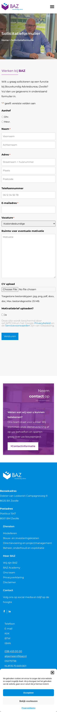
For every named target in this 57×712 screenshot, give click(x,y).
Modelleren (10, 533)
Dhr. (6, 117)
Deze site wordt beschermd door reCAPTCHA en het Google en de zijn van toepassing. (28, 323)
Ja (5, 315)
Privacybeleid (42, 323)
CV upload (8, 284)
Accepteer (28, 692)
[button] (52, 672)
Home (5, 40)
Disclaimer (9, 582)
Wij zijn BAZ (10, 562)
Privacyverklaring (28, 708)
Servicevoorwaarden (17, 325)
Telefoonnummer (12, 188)
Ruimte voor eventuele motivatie (23, 231)
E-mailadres (10, 203)
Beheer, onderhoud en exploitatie (23, 547)
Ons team (9, 572)
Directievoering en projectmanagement (27, 543)
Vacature (8, 218)
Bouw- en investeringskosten (21, 538)
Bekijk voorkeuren (28, 701)
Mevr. (7, 122)
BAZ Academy (11, 567)
